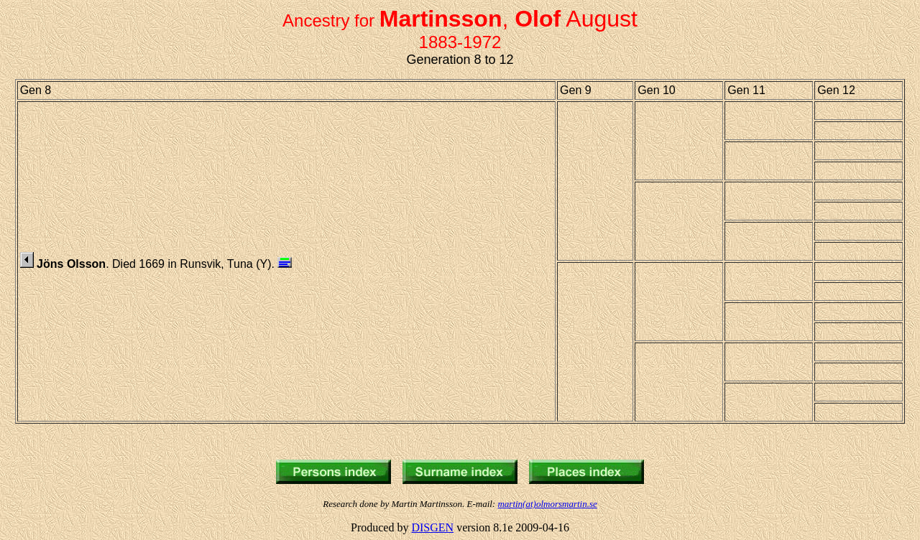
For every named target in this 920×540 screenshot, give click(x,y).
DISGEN (432, 527)
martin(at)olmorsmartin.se (547, 503)
